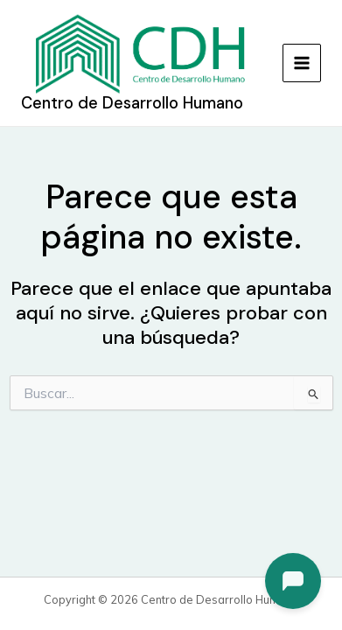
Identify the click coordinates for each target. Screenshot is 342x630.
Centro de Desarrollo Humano (132, 103)
